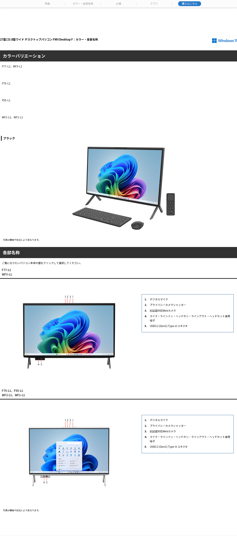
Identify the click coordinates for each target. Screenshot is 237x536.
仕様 (118, 30)
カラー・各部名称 (83, 30)
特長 (47, 30)
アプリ (154, 30)
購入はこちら (189, 30)
